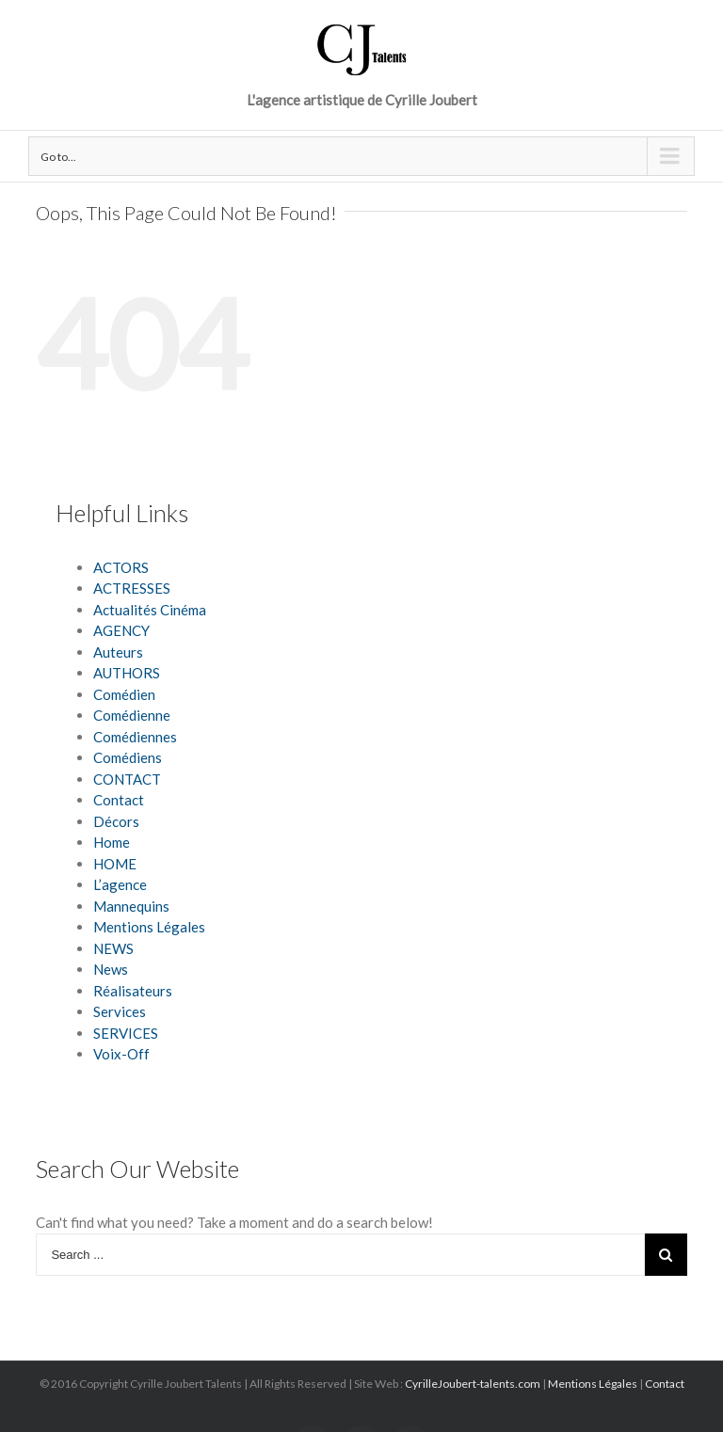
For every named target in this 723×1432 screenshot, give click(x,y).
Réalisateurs (132, 990)
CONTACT (127, 779)
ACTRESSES (131, 588)
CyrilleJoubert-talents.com (472, 1383)
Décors (116, 821)
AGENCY (121, 630)
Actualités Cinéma (149, 609)
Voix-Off (121, 1053)
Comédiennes (135, 736)
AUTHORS (126, 672)
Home (111, 842)
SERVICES (125, 1033)
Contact (118, 799)
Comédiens (127, 757)
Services (119, 1011)
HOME (115, 863)
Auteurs (118, 652)
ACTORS (121, 567)
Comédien (124, 694)
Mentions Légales (149, 926)
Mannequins (131, 906)
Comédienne (131, 715)
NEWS (113, 948)
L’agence (120, 884)
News (110, 969)
